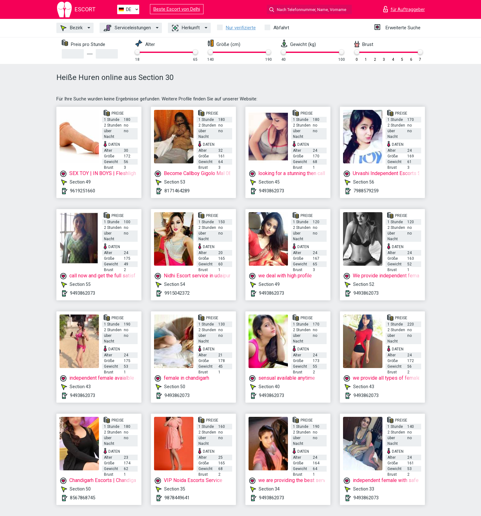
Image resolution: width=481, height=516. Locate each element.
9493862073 (271, 191)
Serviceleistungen (127, 28)
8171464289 (177, 191)
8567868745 (82, 498)
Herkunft (186, 28)
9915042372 (177, 293)
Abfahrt (281, 28)
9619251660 (82, 191)
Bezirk (71, 28)
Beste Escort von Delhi (176, 9)
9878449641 (177, 498)
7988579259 (366, 191)
